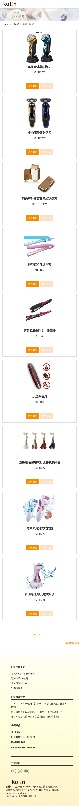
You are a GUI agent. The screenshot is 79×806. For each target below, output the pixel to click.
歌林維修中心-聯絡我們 (23, 737)
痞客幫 (26, 771)
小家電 (15, 24)
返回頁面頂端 (72, 642)
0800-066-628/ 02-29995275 (25, 747)
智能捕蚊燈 (17, 688)
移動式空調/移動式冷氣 (23, 673)
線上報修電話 (18, 741)
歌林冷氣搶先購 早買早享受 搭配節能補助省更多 (35, 716)
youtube (20, 771)
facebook (13, 771)
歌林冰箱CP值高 (19, 678)
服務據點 (15, 732)
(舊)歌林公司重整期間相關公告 (21, 796)
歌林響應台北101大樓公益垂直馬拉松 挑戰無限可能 (37, 711)
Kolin (9, 4)
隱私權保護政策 (13, 790)
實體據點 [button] (32, 86)
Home (5, 24)
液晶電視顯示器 (19, 683)
